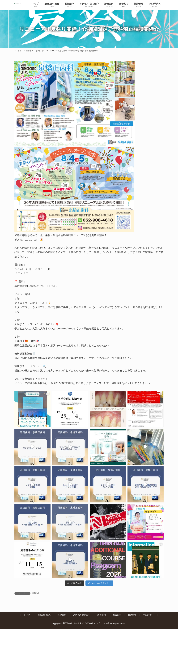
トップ (27, 615)
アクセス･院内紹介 (82, 615)
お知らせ (36, 593)
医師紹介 (62, 615)
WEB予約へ (148, 615)
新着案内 (117, 615)
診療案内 (101, 615)
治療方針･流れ (44, 615)
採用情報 (132, 615)
